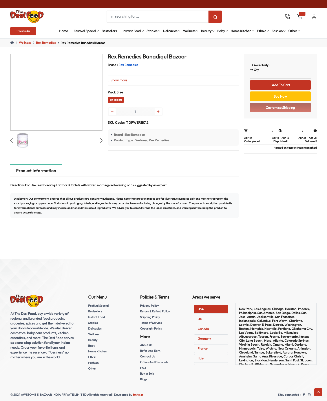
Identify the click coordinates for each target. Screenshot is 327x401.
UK (200, 319)
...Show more (117, 80)
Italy (201, 358)
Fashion (277, 31)
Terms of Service (151, 322)
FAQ (143, 368)
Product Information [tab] (36, 170)
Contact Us (147, 356)
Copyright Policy (151, 328)
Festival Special (85, 31)
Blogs (143, 379)
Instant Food (131, 31)
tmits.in (138, 395)
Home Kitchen (241, 31)
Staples (151, 31)
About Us (146, 345)
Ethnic (261, 31)
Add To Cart (280, 85)
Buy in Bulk (147, 373)
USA (201, 309)
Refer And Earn (150, 350)
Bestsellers (109, 31)
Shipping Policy (150, 317)
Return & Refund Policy (155, 311)
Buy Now (280, 96)
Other (292, 31)
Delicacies (170, 31)
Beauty (206, 31)
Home (63, 31)
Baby (221, 31)
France (203, 348)
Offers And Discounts (154, 362)
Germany (204, 339)
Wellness (189, 31)
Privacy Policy (149, 305)
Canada (203, 329)
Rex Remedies (46, 43)
